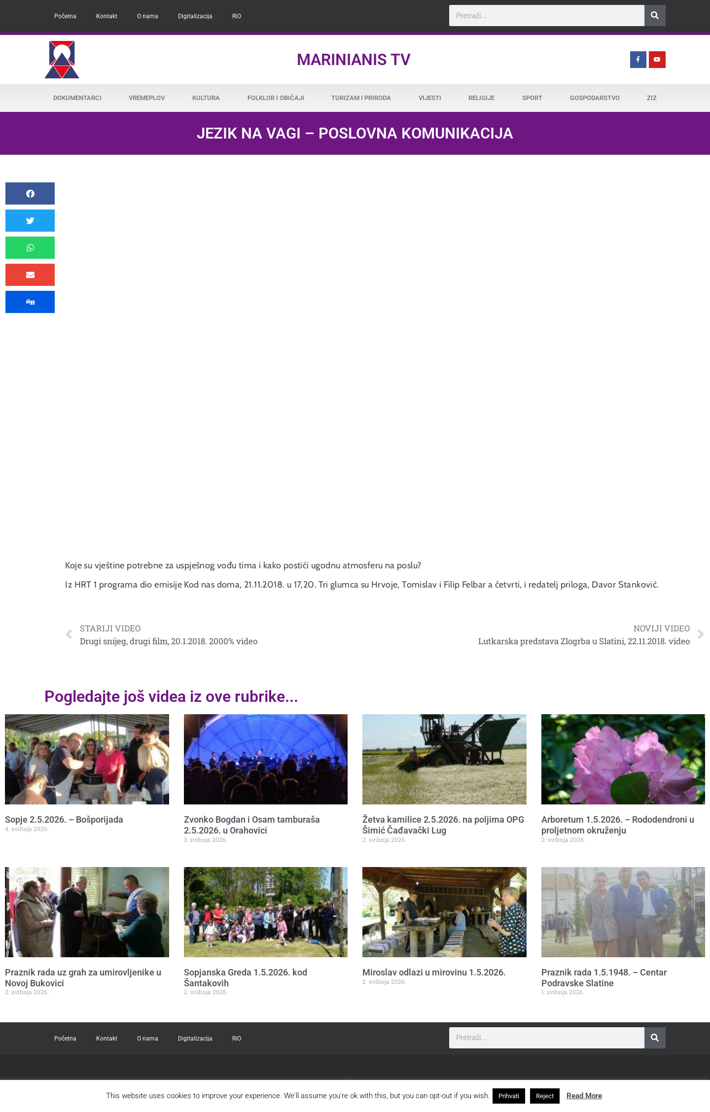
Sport (532, 98)
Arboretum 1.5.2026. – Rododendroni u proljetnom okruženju (617, 824)
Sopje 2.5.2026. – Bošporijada (64, 819)
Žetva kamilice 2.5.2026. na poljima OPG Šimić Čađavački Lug (443, 824)
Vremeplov (147, 98)
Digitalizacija (195, 16)
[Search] (655, 15)
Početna (65, 16)
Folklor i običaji (276, 98)
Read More (584, 1095)
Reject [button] (545, 1096)
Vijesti (430, 98)
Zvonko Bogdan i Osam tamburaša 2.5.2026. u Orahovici (252, 824)
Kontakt (106, 16)
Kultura (206, 98)
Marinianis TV (354, 59)
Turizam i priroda (361, 98)
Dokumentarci (77, 98)
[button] (30, 193)
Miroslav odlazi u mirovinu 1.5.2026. (434, 972)
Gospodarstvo (595, 98)
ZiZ (652, 98)
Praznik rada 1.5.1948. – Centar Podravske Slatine (604, 977)
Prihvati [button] (508, 1096)
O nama (147, 16)
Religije (481, 98)
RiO (236, 16)
